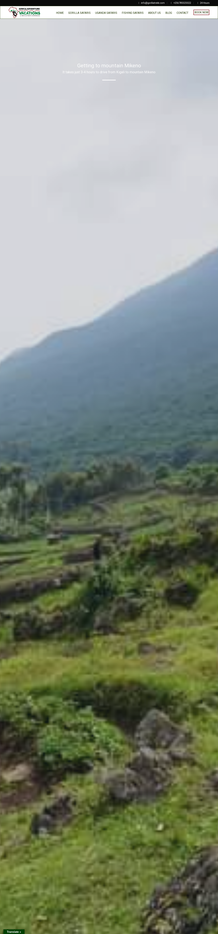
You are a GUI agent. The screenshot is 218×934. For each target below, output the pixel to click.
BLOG (168, 12)
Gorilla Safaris (79, 12)
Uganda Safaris (106, 12)
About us (154, 12)
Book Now (201, 12)
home (60, 12)
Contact (182, 12)
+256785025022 (182, 3)
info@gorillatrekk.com (153, 3)
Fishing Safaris (133, 12)
